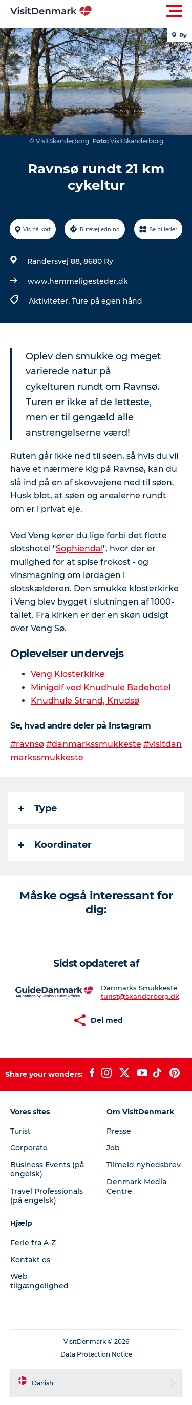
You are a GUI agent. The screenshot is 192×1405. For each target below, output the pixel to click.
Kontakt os (30, 1259)
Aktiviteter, (50, 301)
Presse (118, 1131)
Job (113, 1147)
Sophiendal (79, 549)
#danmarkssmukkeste (93, 744)
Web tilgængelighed (39, 1281)
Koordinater (55, 844)
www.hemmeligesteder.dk (78, 281)
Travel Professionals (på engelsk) (46, 1196)
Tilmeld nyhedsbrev (143, 1164)
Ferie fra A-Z (33, 1242)
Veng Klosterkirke (68, 674)
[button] (142, 11)
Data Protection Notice (96, 1354)
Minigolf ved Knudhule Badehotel (100, 687)
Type (37, 808)
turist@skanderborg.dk (140, 996)
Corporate (29, 1147)
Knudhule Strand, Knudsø (85, 701)
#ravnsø (27, 744)
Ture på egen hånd (107, 301)
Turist (20, 1131)
